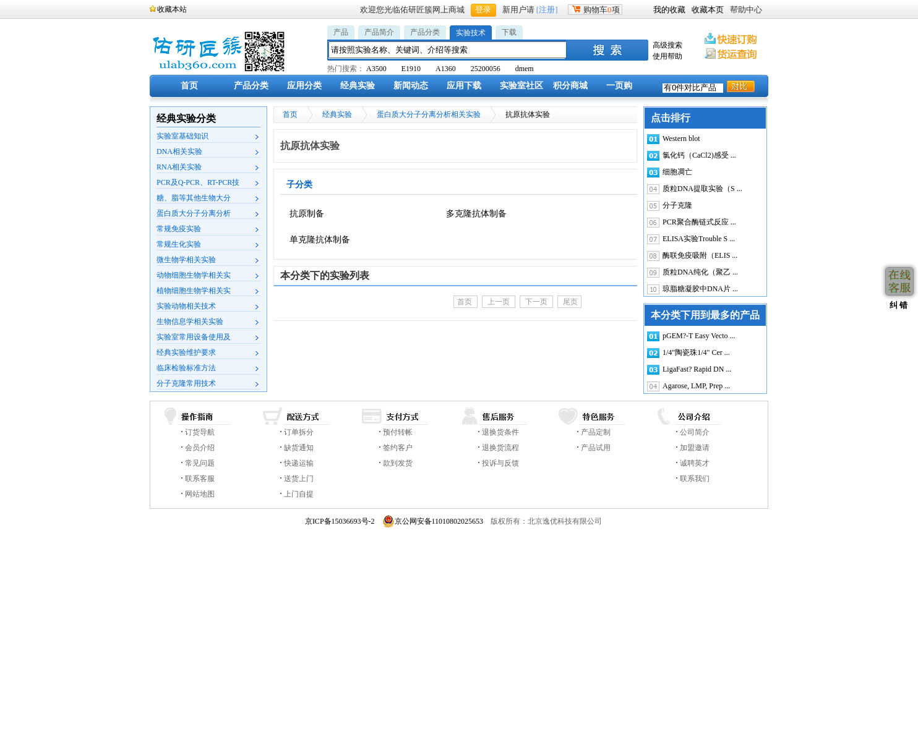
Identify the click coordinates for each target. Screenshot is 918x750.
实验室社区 (521, 85)
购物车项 (595, 9)
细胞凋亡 (677, 172)
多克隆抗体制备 (476, 213)
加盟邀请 (695, 447)
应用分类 (304, 85)
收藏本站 (172, 9)
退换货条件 (500, 432)
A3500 (376, 68)
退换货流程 (500, 447)
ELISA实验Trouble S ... (699, 238)
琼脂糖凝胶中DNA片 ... (700, 288)
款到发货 (398, 463)
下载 (509, 32)
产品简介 (379, 32)
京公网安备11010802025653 (433, 521)
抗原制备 (307, 213)
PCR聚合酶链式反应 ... (699, 222)
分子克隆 (677, 205)
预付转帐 (398, 432)
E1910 (411, 68)
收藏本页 (708, 9)
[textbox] (447, 49)
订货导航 (200, 432)
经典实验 (357, 85)
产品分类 (425, 32)
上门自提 (299, 494)
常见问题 (200, 463)
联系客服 (200, 478)
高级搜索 (667, 45)
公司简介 (695, 432)
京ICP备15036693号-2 (340, 521)
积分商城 (570, 85)
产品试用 (596, 447)
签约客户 (398, 447)
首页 (189, 85)
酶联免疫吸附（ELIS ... (700, 255)
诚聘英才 (695, 463)
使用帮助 (667, 56)
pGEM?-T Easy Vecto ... (699, 335)
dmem (524, 68)
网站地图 (200, 494)
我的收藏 (669, 9)
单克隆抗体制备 (320, 239)
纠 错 (897, 305)
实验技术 (471, 32)
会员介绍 (200, 447)
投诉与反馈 (500, 463)
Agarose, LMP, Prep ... (696, 385)
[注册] (547, 9)
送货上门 (299, 478)
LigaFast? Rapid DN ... (697, 369)
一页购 (619, 85)
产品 (340, 32)
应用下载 (464, 85)
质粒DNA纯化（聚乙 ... (700, 272)
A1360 (445, 68)
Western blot (681, 138)
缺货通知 (299, 447)
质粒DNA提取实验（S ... (702, 188)
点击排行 (670, 118)
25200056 (485, 68)
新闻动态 (410, 85)
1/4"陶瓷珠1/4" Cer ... (696, 352)
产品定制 (596, 432)
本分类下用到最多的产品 (705, 315)
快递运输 (299, 463)
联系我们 (695, 478)
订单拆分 (299, 432)
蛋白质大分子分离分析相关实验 (429, 114)
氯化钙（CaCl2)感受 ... (699, 155)
